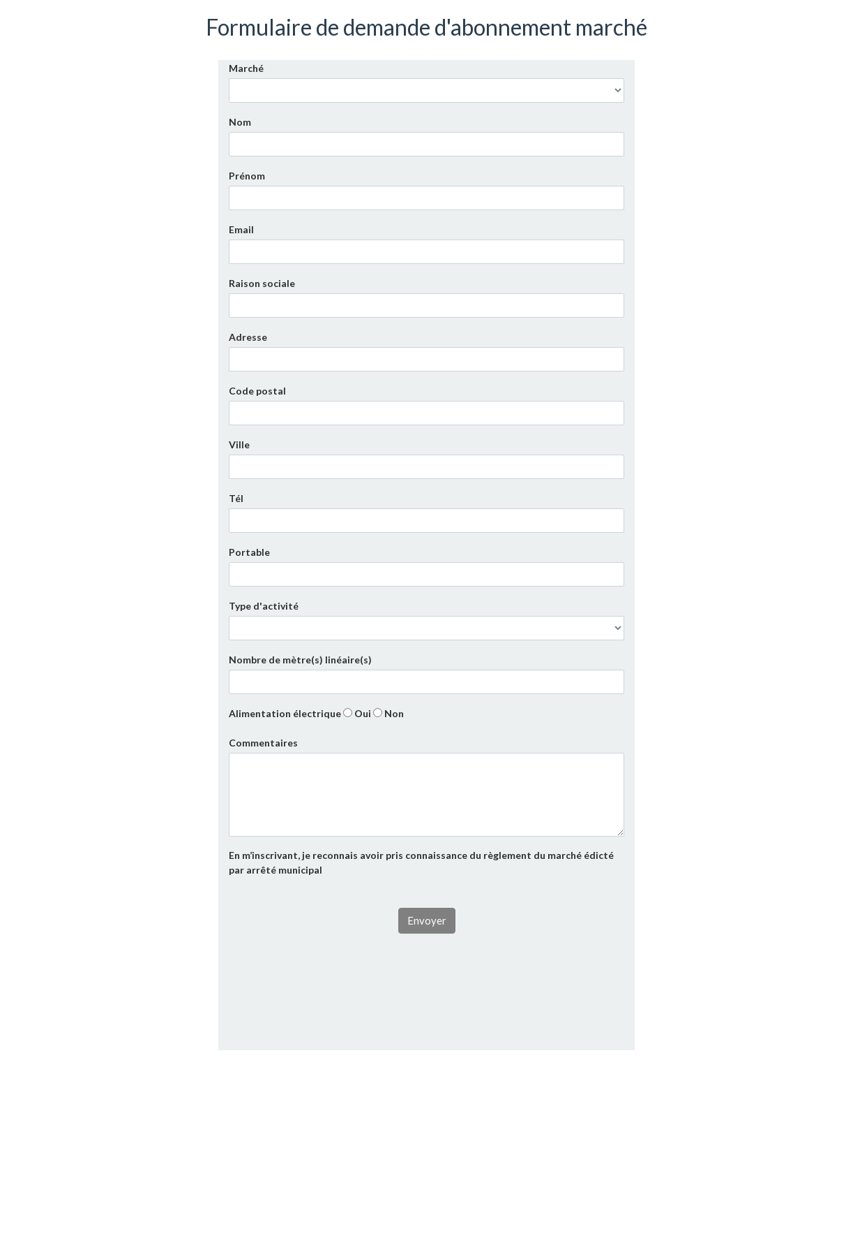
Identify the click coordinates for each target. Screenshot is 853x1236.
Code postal (257, 391)
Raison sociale (262, 283)
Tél (236, 498)
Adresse (248, 337)
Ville (239, 444)
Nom (240, 122)
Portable (249, 552)
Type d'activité (264, 606)
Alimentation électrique (285, 713)
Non (388, 713)
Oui (357, 713)
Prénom (247, 176)
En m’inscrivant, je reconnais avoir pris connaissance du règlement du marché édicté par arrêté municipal (421, 862)
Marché (246, 68)
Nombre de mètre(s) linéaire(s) (300, 659)
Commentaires (263, 743)
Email (241, 229)
